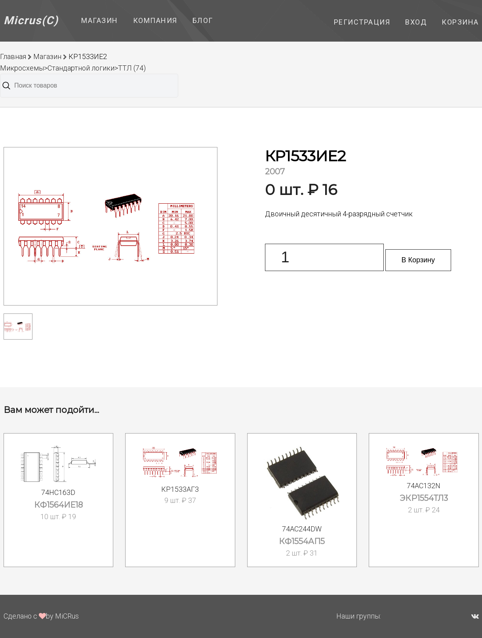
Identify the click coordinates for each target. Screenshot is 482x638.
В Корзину (418, 260)
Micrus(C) (31, 20)
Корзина (460, 22)
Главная (13, 56)
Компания (155, 20)
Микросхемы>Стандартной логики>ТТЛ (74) (73, 68)
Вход (416, 22)
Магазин (99, 20)
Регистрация (362, 22)
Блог (202, 20)
